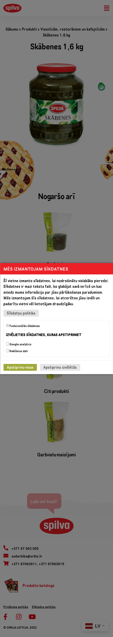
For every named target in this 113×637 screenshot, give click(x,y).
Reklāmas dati (17, 351)
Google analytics (18, 344)
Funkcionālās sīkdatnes (23, 326)
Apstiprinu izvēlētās (60, 367)
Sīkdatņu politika (21, 313)
